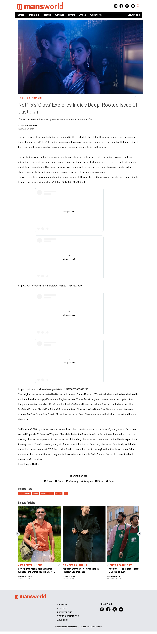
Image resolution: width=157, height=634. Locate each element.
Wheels (82, 14)
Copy (110, 481)
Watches (59, 14)
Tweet (59, 481)
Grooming (34, 14)
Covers (71, 14)
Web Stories (96, 14)
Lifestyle (47, 14)
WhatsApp (72, 481)
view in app (134, 14)
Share (48, 481)
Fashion (21, 14)
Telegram (87, 481)
